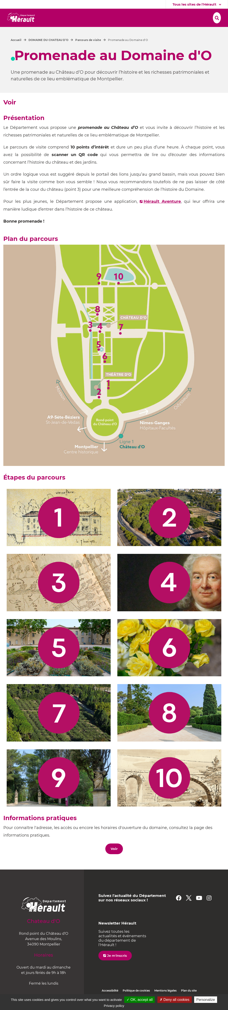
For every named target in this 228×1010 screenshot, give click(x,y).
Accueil (16, 50)
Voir (114, 859)
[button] (69, 17)
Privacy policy (114, 1006)
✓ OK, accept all (139, 1000)
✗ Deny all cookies (174, 1000)
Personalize (205, 1000)
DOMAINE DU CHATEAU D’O (48, 50)
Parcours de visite (88, 50)
